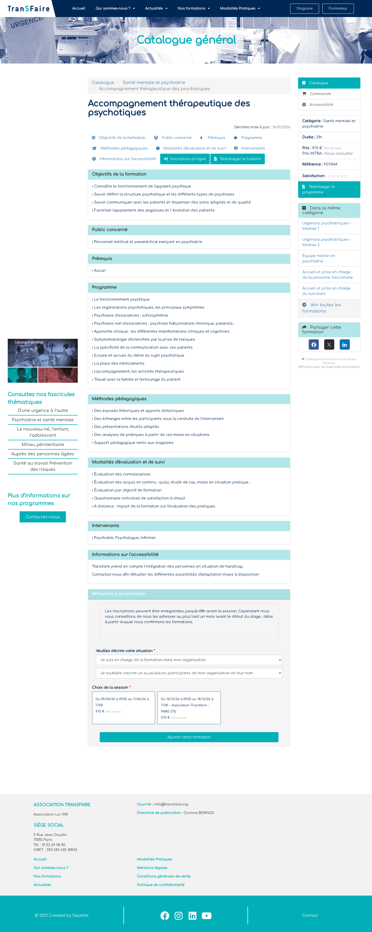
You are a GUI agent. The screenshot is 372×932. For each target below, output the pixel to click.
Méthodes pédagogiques (120, 148)
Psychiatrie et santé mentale (43, 420)
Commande (316, 94)
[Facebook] (314, 344)
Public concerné (173, 138)
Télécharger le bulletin (237, 159)
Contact (310, 915)
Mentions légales (152, 868)
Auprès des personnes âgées (42, 454)
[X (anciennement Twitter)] (329, 344)
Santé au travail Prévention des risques (42, 466)
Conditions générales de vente (163, 876)
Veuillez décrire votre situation (124, 651)
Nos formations (194, 8)
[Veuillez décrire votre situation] (189, 673)
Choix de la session (110, 688)
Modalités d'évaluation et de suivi (191, 148)
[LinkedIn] (345, 344)
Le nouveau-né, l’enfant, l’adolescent (43, 432)
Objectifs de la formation (118, 138)
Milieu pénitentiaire (43, 444)
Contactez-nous (43, 516)
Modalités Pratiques (240, 8)
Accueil (78, 8)
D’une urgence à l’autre (43, 410)
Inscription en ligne (185, 159)
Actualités (156, 8)
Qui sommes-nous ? (115, 8)
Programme (248, 138)
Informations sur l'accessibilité (124, 159)
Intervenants (249, 148)
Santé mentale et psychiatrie (154, 82)
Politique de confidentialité (160, 885)
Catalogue (103, 82)
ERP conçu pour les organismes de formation (329, 366)
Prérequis (212, 138)
